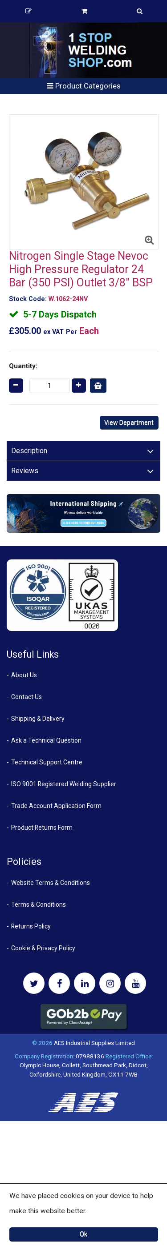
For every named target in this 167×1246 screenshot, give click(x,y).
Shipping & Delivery (38, 718)
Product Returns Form (42, 827)
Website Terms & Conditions (50, 882)
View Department (129, 422)
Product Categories (84, 85)
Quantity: (23, 366)
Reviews (24, 470)
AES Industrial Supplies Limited (94, 1042)
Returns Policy (31, 926)
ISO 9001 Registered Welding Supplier (63, 784)
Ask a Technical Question (46, 740)
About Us (24, 675)
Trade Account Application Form (56, 805)
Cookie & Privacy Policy (43, 948)
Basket (84, 11)
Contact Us (26, 696)
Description (29, 450)
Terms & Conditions (38, 904)
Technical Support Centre (46, 762)
